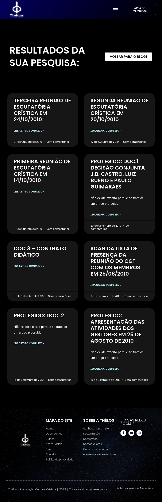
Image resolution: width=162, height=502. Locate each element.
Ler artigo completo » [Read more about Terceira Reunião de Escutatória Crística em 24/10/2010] (29, 130)
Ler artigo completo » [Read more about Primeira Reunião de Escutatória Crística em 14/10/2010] (29, 191)
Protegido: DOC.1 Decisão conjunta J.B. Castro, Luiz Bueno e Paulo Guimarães (117, 174)
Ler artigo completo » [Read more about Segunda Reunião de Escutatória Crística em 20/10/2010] (105, 130)
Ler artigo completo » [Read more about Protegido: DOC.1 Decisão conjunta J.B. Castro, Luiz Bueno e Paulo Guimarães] (105, 214)
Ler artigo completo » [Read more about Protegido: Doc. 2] (29, 343)
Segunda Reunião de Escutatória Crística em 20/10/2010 (119, 110)
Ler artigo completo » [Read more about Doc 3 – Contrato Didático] (29, 266)
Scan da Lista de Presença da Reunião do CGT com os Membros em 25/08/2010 (115, 261)
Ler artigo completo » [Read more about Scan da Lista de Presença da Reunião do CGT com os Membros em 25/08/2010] (105, 285)
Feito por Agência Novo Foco (135, 488)
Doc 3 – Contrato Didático (40, 251)
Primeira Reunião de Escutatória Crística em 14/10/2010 (42, 171)
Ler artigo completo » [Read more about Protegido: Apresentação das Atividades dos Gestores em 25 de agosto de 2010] (105, 368)
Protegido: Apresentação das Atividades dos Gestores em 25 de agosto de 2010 (117, 328)
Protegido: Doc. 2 (39, 315)
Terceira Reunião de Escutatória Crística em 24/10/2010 (42, 110)
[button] (116, 9)
